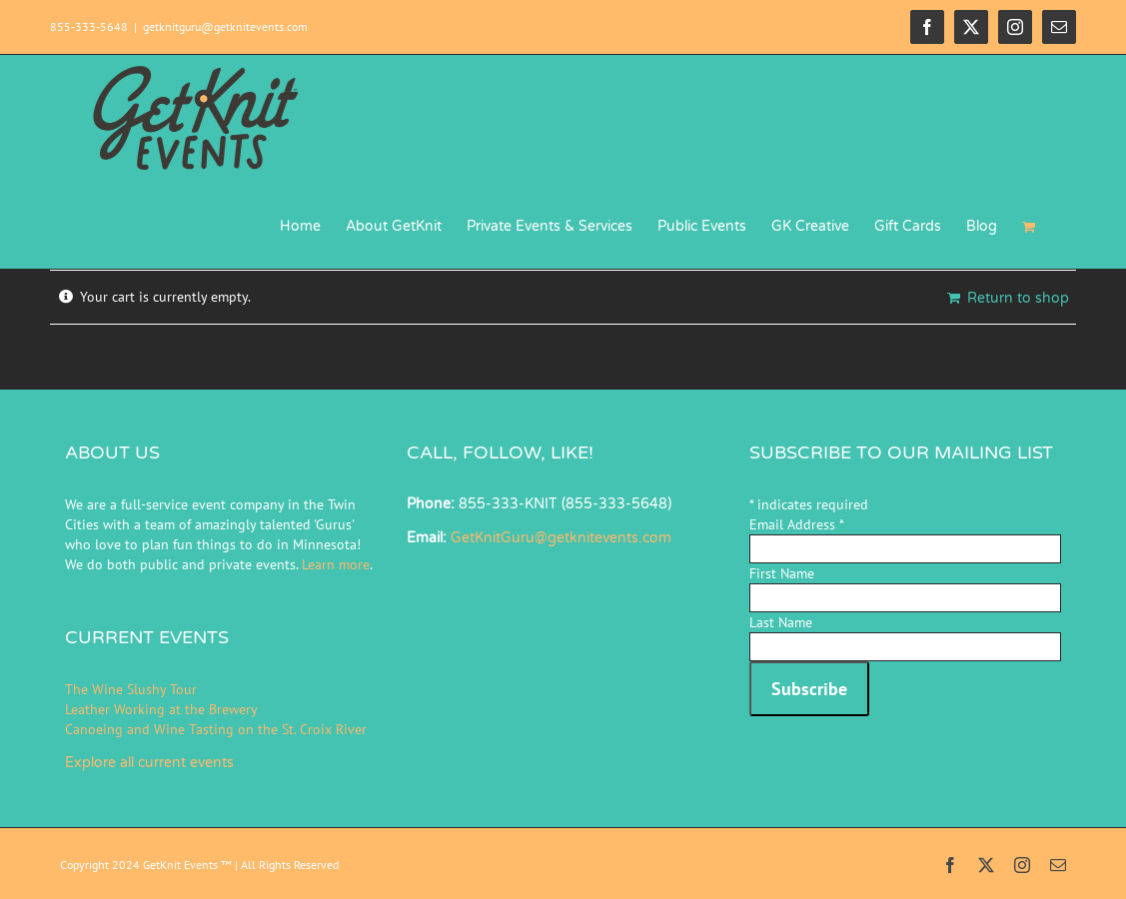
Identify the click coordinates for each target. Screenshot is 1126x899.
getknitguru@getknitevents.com (225, 26)
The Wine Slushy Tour (131, 689)
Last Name (780, 622)
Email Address (796, 524)
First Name (781, 573)
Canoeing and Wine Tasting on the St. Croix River (216, 729)
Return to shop (1018, 298)
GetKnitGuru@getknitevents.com (561, 537)
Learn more (336, 564)
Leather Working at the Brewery (161, 709)
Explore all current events (149, 762)
